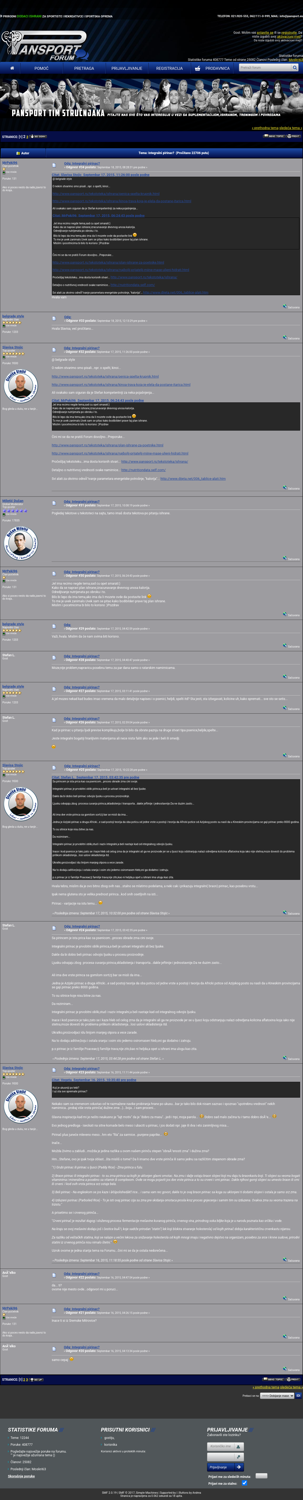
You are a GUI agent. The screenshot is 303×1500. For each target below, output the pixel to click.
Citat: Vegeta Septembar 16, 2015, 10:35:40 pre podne (94, 1080)
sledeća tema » (290, 128)
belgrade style (13, 316)
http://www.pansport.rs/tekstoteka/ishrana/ (144, 277)
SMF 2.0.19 (109, 1492)
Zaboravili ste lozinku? (224, 1435)
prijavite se (265, 32)
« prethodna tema (265, 128)
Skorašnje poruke (21, 1476)
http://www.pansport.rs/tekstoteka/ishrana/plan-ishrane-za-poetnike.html (108, 262)
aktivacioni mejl (289, 36)
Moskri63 (296, 60)
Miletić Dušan (12, 501)
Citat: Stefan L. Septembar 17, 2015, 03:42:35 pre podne (95, 777)
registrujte (289, 32)
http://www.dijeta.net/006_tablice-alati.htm (175, 292)
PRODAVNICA (211, 68)
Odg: (67, 317)
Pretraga (84, 68)
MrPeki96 (9, 163)
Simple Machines (147, 1492)
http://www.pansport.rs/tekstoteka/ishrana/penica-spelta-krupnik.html (105, 194)
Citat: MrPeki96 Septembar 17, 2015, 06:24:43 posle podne (98, 216)
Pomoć (41, 68)
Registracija (169, 68)
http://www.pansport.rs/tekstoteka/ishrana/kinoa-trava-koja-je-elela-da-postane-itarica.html (121, 201)
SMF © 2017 (127, 1492)
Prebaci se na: (251, 1395)
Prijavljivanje (126, 68)
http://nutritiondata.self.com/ (133, 285)
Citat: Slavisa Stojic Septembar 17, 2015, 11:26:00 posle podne (100, 175)
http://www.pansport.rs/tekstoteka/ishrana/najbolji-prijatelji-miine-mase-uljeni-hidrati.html (120, 270)
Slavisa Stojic (12, 347)
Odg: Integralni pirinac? (82, 163)
